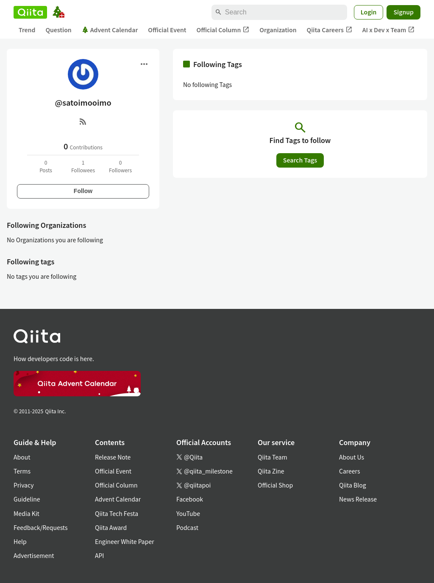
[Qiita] (30, 12)
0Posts (45, 166)
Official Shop (275, 485)
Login (369, 12)
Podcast (187, 527)
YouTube (188, 513)
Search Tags (300, 160)
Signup (403, 12)
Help (20, 541)
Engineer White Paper (124, 541)
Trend (27, 29)
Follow (83, 191)
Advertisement (34, 555)
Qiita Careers (329, 29)
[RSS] (83, 121)
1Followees (83, 166)
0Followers (120, 166)
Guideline (27, 499)
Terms (22, 471)
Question (58, 29)
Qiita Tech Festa (116, 513)
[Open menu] (144, 64)
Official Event (167, 29)
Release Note (113, 457)
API (99, 555)
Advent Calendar (110, 29)
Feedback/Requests (41, 527)
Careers (349, 471)
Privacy (23, 485)
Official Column (223, 29)
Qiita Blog (352, 485)
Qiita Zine (271, 471)
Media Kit (26, 513)
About (22, 457)
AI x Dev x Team (388, 29)
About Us (351, 457)
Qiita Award (111, 527)
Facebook (189, 499)
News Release (358, 499)
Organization (277, 29)
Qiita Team (272, 457)
